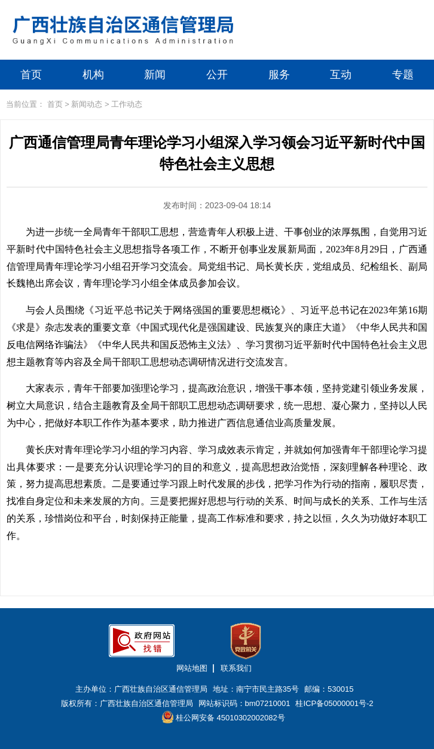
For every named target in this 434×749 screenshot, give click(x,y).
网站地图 (191, 668)
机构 (93, 75)
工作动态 (126, 104)
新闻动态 (86, 104)
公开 (217, 75)
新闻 (155, 75)
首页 (31, 75)
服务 (279, 75)
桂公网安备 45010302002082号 (223, 717)
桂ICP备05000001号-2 (334, 703)
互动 (341, 75)
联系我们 (236, 668)
